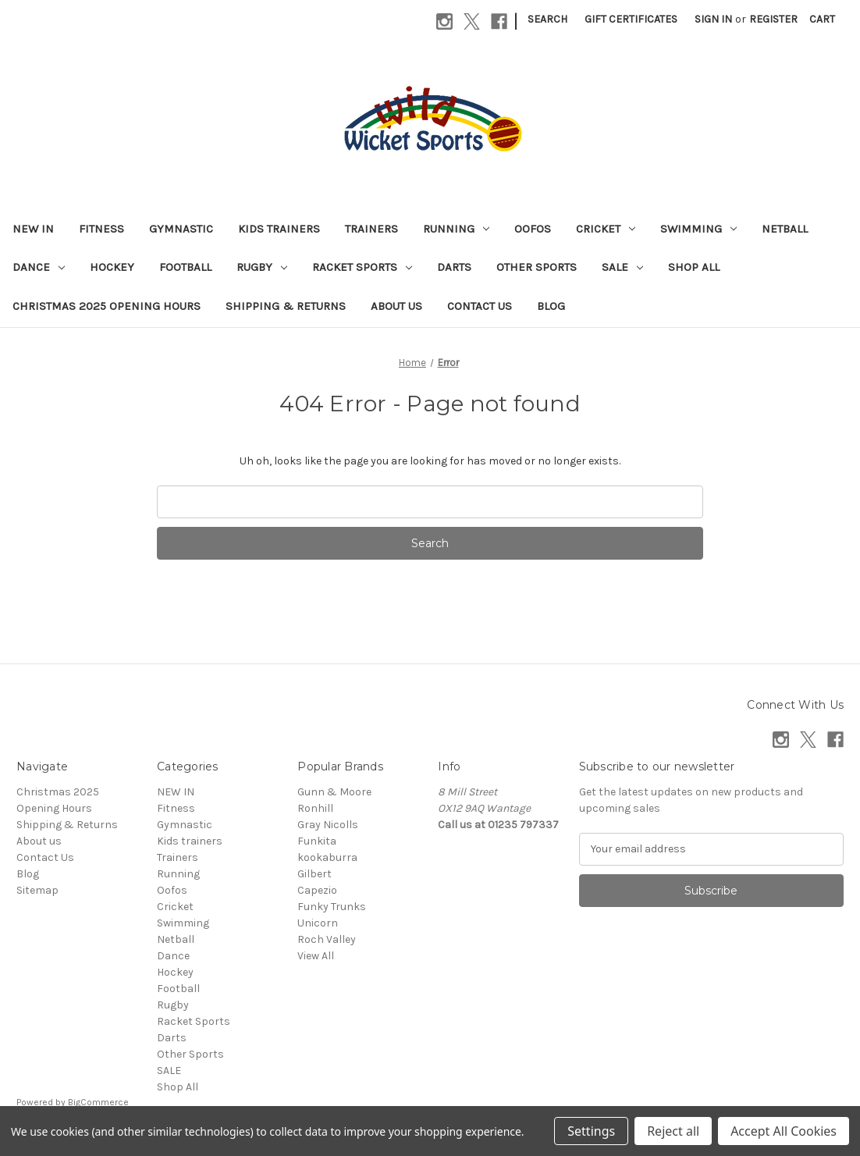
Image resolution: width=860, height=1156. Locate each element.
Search (547, 19)
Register (773, 19)
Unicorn (317, 923)
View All (315, 955)
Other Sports (536, 267)
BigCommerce (98, 1102)
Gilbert (314, 873)
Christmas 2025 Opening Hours (106, 306)
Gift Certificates (631, 19)
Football (185, 267)
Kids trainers (279, 229)
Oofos (532, 229)
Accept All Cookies (783, 1131)
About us (396, 306)
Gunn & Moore (334, 792)
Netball (785, 229)
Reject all (673, 1131)
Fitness (101, 229)
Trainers (371, 229)
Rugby (261, 267)
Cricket (605, 229)
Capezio (317, 890)
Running (456, 229)
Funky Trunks (331, 906)
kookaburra (327, 857)
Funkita (316, 841)
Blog (551, 306)
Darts (454, 267)
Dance (38, 267)
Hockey (112, 267)
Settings (591, 1131)
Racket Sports (362, 267)
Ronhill (315, 808)
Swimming (698, 229)
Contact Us (479, 306)
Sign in (713, 19)
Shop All (694, 267)
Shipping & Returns (286, 306)
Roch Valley (326, 939)
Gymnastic (181, 229)
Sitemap (37, 890)
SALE (622, 267)
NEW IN (33, 229)
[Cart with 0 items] (822, 19)
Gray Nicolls (327, 824)
